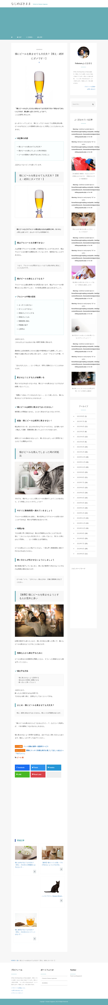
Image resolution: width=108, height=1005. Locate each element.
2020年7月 (80, 482)
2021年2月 (80, 447)
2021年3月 (80, 442)
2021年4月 (80, 437)
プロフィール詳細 (90, 86)
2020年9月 (80, 472)
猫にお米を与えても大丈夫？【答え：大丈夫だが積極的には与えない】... (25, 865)
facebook (20, 767)
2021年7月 (80, 421)
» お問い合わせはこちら (17, 990)
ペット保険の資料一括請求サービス (36, 746)
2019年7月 (80, 543)
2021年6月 (80, 426)
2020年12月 (81, 457)
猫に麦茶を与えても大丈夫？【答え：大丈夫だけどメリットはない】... (25, 932)
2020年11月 (81, 462)
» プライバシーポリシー (17, 993)
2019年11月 (81, 523)
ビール (19, 757)
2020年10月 (81, 467)
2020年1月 (80, 513)
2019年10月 (81, 528)
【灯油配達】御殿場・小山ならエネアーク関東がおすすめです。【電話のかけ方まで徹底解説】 (83, 176)
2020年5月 (80, 493)
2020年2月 (80, 508)
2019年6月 (80, 549)
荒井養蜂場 (44, 983)
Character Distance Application (49, 978)
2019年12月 (81, 518)
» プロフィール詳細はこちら (18, 988)
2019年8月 (80, 538)
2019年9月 (80, 533)
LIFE (39, 37)
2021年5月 (80, 431)
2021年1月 (80, 452)
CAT (19, 37)
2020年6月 (80, 487)
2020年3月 (80, 503)
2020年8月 (80, 477)
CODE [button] (29, 37)
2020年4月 (80, 498)
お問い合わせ (91, 89)
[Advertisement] (54, 21)
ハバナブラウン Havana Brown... (52, 896)
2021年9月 (80, 416)
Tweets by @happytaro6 (76, 976)
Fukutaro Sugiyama (50, 1001)
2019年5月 (80, 554)
